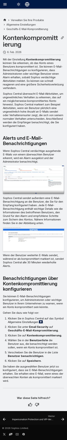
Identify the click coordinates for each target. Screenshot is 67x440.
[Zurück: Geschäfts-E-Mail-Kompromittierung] (4, 419)
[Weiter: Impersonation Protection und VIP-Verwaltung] (38, 419)
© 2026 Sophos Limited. (15, 428)
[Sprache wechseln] (27, 4)
